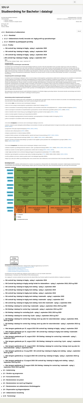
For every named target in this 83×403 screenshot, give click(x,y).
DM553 (60, 116)
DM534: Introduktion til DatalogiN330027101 (77, 208)
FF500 (50, 152)
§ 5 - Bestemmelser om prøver (12, 380)
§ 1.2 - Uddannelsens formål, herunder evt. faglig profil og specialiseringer (28, 38)
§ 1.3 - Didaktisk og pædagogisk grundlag (17, 42)
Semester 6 (10, 170)
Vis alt (79, 31)
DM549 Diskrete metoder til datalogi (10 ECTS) (18, 270)
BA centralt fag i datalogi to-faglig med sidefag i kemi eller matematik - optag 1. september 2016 (37, 303)
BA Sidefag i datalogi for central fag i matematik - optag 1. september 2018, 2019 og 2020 (35, 306)
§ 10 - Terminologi (8, 396)
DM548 (67, 109)
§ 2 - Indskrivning (8, 370)
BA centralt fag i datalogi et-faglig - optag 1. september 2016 (25, 280)
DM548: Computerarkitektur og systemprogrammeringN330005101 (48, 193)
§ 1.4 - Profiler (7, 45)
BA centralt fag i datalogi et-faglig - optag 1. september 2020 (25, 48)
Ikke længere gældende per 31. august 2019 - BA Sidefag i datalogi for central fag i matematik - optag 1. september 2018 (40, 337)
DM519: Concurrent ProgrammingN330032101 (65, 200)
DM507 (46, 105)
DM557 (17, 141)
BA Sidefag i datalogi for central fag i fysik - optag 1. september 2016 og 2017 (31, 315)
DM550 (28, 128)
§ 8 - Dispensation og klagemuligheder (15, 389)
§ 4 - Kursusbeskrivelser (10, 376)
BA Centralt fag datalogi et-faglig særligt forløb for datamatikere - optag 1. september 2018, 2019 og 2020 (41, 283)
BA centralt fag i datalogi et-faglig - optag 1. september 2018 (25, 55)
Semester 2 (10, 199)
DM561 (52, 111)
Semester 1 (10, 207)
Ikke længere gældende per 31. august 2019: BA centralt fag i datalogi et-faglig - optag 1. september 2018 (41, 328)
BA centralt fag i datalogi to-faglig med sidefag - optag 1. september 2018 (30, 293)
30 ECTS (10, 173)
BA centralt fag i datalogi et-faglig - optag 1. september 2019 (25, 51)
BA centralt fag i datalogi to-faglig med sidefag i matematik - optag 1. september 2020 (34, 296)
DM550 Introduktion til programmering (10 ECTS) (18, 271)
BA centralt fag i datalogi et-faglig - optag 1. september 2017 (25, 58)
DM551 (74, 107)
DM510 (60, 109)
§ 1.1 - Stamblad (8, 35)
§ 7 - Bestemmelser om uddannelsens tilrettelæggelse (20, 386)
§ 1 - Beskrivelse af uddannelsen (13, 32)
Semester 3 (10, 192)
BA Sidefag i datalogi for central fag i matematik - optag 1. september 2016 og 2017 (33, 309)
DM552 (32, 128)
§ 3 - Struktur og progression (12, 373)
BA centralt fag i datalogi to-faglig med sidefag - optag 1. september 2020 (30, 287)
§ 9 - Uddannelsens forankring (12, 393)
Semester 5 (10, 177)
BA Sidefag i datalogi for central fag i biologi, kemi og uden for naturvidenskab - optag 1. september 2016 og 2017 (42, 324)
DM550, (40, 137)
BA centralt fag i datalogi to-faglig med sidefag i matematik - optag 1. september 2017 (34, 299)
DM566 (56, 111)
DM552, (14, 141)
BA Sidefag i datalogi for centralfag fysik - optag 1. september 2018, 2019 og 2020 (32, 312)
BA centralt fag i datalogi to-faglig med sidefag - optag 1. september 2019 (30, 290)
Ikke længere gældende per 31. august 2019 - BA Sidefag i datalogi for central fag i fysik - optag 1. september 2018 (42, 342)
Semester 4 (10, 185)
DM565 (58, 147)
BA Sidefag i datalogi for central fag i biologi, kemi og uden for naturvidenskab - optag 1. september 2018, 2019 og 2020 (41, 319)
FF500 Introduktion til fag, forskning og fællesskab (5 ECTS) (21, 267)
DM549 (6, 126)
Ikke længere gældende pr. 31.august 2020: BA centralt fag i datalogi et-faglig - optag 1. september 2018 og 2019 (41, 356)
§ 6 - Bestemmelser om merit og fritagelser (16, 383)
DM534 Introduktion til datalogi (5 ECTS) (16, 268)
